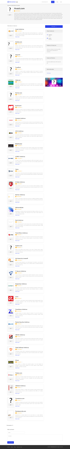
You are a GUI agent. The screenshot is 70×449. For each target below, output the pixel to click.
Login (61, 1)
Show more (17, 36)
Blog (57, 1)
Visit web (53, 26)
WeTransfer (49, 73)
